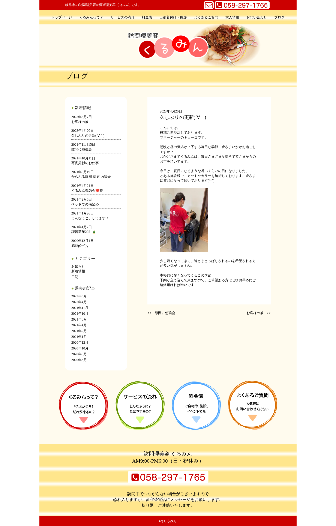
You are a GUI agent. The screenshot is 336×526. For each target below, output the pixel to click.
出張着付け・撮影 (173, 17)
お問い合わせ (256, 17)
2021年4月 (79, 325)
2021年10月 (79, 313)
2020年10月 (79, 348)
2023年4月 (79, 302)
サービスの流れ (123, 17)
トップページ (61, 17)
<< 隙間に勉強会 (161, 313)
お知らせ (78, 266)
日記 (74, 277)
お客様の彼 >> (258, 313)
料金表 (147, 17)
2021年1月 (79, 337)
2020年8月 (79, 360)
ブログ (279, 17)
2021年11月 (79, 308)
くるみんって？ (91, 17)
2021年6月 (79, 319)
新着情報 (78, 271)
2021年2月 (79, 331)
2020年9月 (79, 354)
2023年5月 (79, 296)
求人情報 (232, 17)
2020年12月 (79, 342)
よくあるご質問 (206, 17)
